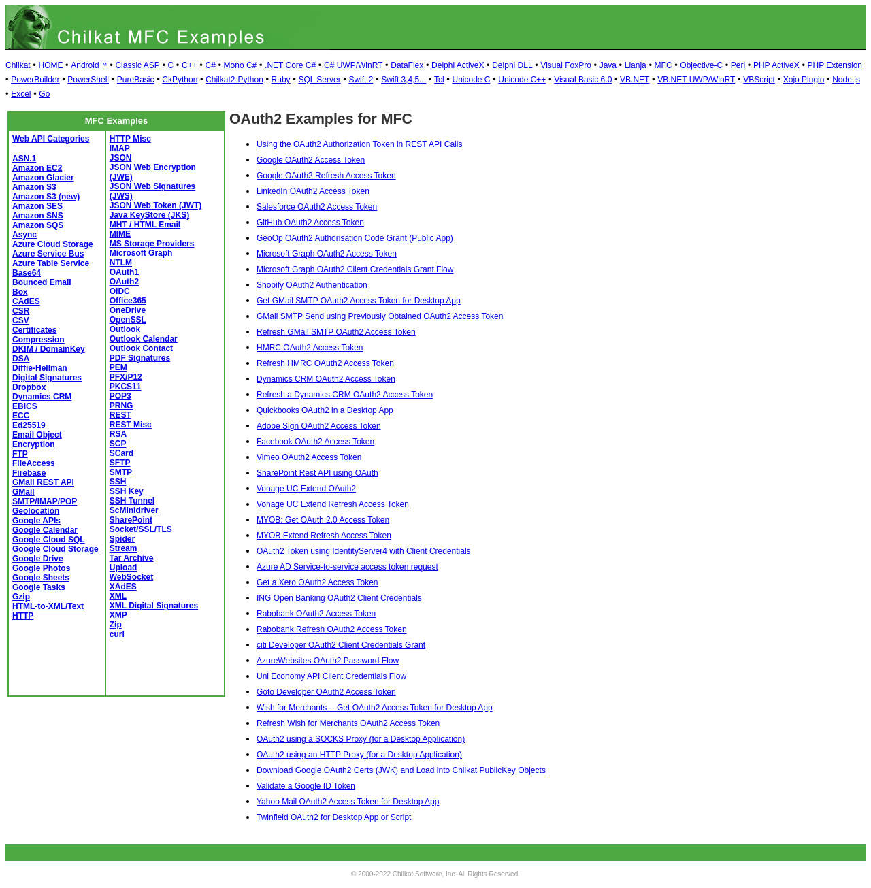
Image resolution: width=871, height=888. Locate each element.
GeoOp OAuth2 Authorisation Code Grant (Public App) (355, 238)
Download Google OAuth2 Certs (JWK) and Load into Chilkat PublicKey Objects (401, 770)
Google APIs (36, 520)
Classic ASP (137, 65)
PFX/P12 (126, 377)
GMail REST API (43, 482)
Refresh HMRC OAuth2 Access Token (325, 363)
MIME (120, 234)
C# (210, 65)
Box (20, 292)
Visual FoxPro (565, 65)
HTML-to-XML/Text (48, 606)
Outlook (125, 329)
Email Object (37, 435)
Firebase (29, 473)
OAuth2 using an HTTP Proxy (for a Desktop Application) (359, 754)
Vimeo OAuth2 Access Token (309, 457)
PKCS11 (126, 386)
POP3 (120, 396)
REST (120, 415)
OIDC (120, 291)
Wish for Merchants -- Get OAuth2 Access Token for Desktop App (375, 707)
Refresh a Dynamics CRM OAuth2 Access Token (345, 394)
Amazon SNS (37, 215)
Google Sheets (40, 577)
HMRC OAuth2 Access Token (310, 347)
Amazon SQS (37, 225)
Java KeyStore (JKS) (149, 215)
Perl (738, 65)
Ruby (281, 79)
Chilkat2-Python (234, 79)
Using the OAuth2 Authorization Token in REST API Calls (359, 144)
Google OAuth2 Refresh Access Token (326, 175)
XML (118, 596)
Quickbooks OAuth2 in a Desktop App (325, 410)
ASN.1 (24, 158)
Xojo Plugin (804, 79)
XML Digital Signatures (154, 605)
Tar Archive (132, 558)
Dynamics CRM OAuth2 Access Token (326, 379)
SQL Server (319, 79)
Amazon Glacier (43, 177)
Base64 (26, 273)
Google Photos (41, 568)
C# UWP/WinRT (353, 65)
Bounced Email (41, 282)
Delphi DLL (512, 65)
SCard (121, 453)
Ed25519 (29, 425)
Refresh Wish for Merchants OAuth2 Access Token (348, 723)
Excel (21, 94)
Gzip (21, 597)
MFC (663, 65)
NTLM (121, 262)
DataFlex (407, 65)
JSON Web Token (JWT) (156, 205)
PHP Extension (835, 65)
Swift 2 (360, 79)
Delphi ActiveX (457, 65)
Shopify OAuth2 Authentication (312, 285)
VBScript (759, 79)
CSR (20, 311)
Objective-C (701, 65)
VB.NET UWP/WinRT (696, 79)
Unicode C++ (522, 79)
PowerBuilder (35, 79)
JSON (121, 158)
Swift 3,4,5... (403, 79)
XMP (118, 615)
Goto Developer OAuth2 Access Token (326, 692)
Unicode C (472, 79)
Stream (123, 548)
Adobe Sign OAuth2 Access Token (319, 426)
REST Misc (131, 424)
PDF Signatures (140, 358)
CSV (20, 320)
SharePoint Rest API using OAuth (317, 473)
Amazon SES (37, 206)
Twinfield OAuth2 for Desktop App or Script (334, 817)
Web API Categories (50, 139)
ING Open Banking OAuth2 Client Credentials (339, 598)
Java (608, 65)
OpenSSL (128, 320)
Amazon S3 (34, 187)
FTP (20, 454)
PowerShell (88, 79)
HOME (50, 65)
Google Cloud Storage (55, 549)
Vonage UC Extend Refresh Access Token (333, 504)
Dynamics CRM (41, 396)
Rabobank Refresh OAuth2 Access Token (332, 629)
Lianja (635, 65)
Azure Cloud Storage (52, 244)
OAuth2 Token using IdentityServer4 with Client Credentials (364, 551)
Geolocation (35, 511)
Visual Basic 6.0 (583, 79)
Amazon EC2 (37, 168)
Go (44, 94)
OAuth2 (124, 281)
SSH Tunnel (132, 501)
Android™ (89, 65)
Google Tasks (38, 587)
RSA (118, 434)
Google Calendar (45, 530)
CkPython (179, 79)
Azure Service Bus (48, 254)
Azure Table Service (50, 263)
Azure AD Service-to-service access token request (347, 567)
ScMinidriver (134, 510)
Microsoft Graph (141, 253)
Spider (122, 539)
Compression (38, 339)
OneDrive (128, 310)
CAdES (26, 301)
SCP (118, 443)
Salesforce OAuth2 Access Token (317, 207)
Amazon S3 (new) (46, 196)
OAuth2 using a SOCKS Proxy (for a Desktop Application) (361, 739)
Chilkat (18, 65)
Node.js (846, 79)
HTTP (22, 616)
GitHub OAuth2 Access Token (310, 222)
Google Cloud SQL (48, 539)
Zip (116, 624)
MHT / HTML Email (145, 224)
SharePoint (131, 520)
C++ (189, 65)
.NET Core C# (290, 65)
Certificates (34, 330)
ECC (20, 416)
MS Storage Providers (152, 243)
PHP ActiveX (776, 65)
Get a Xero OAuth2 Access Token (317, 582)
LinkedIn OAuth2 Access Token (313, 191)
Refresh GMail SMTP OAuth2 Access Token (336, 332)
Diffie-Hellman (39, 368)
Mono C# (240, 65)
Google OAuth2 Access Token (311, 160)
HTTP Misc (130, 139)
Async (24, 235)
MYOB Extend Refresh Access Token (324, 535)
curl (117, 634)
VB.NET (634, 79)
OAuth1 (124, 272)
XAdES (123, 586)
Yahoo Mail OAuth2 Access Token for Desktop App (348, 801)
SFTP (120, 462)
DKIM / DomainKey (48, 349)
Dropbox (29, 387)
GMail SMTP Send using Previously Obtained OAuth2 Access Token (380, 316)
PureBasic (135, 79)
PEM (118, 367)
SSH (118, 482)
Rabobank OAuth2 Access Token (316, 614)
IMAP (120, 148)
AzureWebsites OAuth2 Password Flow (328, 660)
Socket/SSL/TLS (141, 529)
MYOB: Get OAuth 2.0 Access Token (323, 520)
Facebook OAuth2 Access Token (315, 441)
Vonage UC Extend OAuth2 (306, 488)
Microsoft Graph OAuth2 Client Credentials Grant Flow (355, 269)
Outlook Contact (141, 348)
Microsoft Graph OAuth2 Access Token (327, 254)
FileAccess (33, 463)
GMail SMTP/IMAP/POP (44, 496)
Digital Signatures (47, 377)
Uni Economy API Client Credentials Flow (331, 676)
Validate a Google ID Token (306, 786)
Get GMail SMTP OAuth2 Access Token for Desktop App (359, 301)
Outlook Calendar (144, 339)
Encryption (33, 444)
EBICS (24, 406)
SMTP (121, 472)
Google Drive (37, 558)
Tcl (439, 79)
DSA (20, 358)
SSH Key (127, 491)
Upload (123, 567)
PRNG (121, 405)
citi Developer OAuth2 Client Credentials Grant (341, 645)
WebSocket (131, 577)
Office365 (128, 301)
